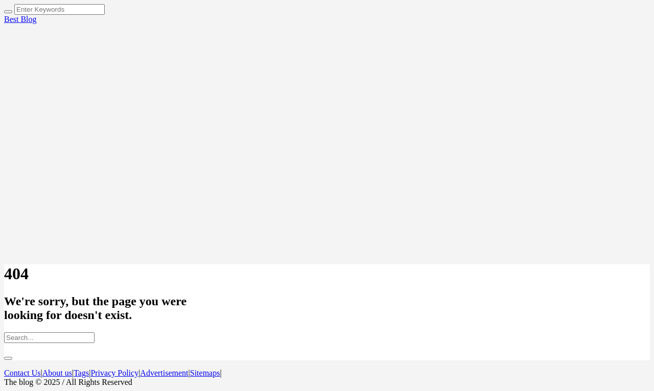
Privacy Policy (114, 373)
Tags (81, 373)
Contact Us (22, 373)
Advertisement (164, 373)
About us (57, 373)
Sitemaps (205, 373)
